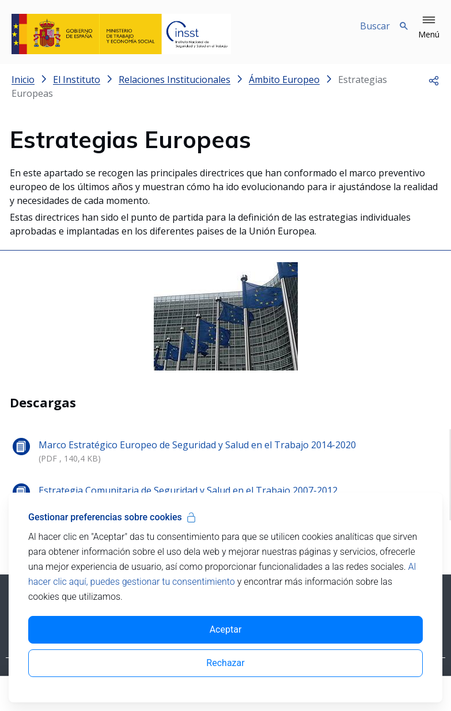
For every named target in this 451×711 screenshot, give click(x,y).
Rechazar (225, 662)
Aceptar (226, 629)
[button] (428, 27)
